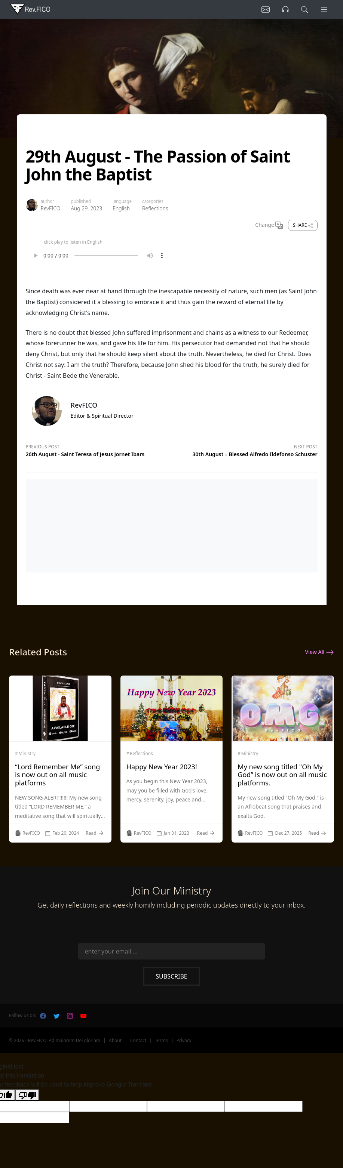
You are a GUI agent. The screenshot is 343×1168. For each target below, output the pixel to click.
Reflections (155, 208)
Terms (161, 1040)
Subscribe (171, 976)
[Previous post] (99, 449)
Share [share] (302, 225)
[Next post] (245, 449)
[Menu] (323, 9)
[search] (303, 9)
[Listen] (264, 9)
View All (319, 652)
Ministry (27, 754)
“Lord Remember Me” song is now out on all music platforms (57, 774)
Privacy (184, 1040)
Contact (138, 1040)
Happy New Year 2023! (161, 766)
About (115, 1040)
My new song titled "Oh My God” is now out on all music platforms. (282, 774)
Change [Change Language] (269, 225)
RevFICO (51, 208)
